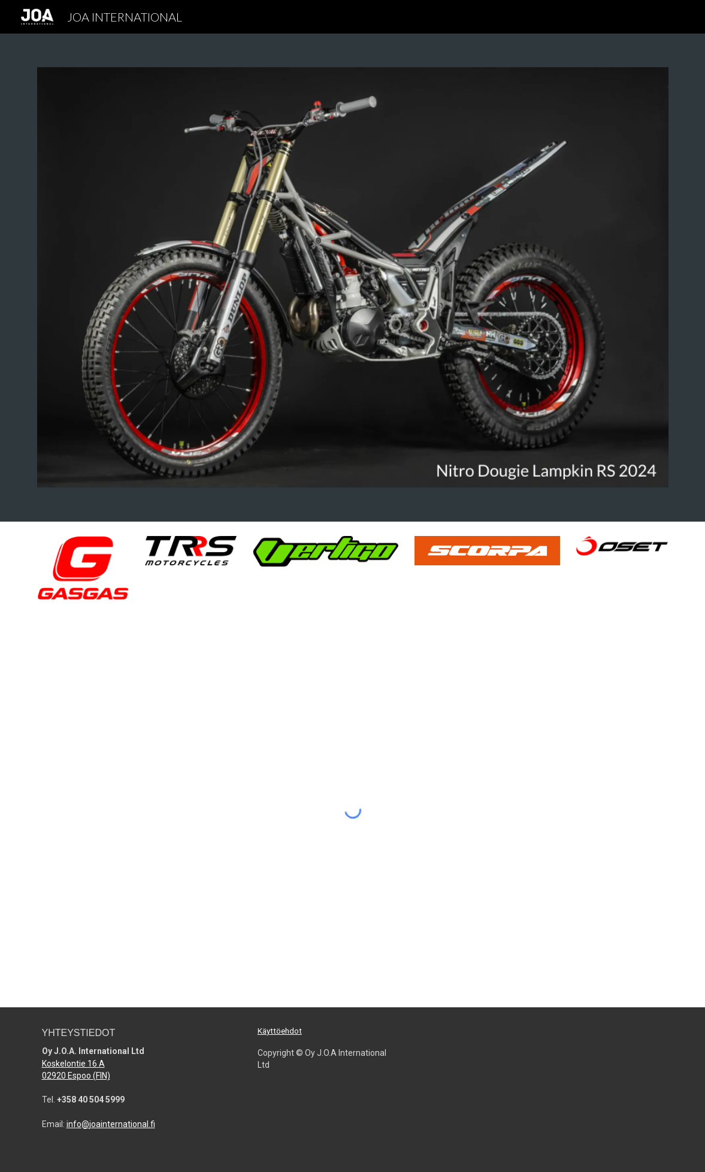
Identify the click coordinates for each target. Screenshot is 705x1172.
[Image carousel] (352, 277)
